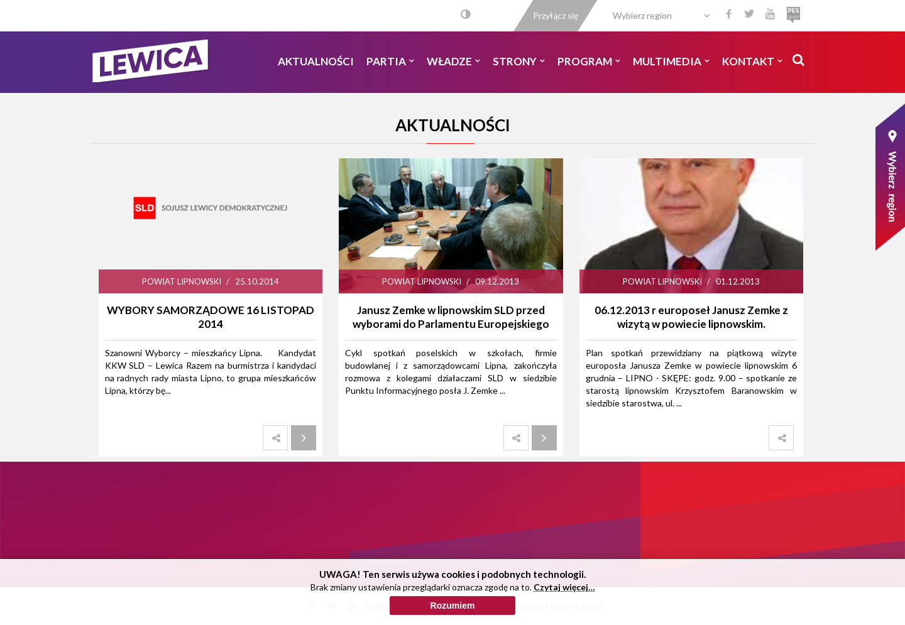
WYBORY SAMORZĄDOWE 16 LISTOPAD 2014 (210, 316)
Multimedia (671, 61)
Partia (390, 61)
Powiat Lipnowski (181, 281)
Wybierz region (642, 15)
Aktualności (316, 61)
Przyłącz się (555, 15)
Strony (519, 61)
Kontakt (752, 61)
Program (588, 61)
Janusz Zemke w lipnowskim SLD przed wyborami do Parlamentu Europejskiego (451, 316)
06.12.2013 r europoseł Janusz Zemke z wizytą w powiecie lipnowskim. (691, 316)
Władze (453, 61)
